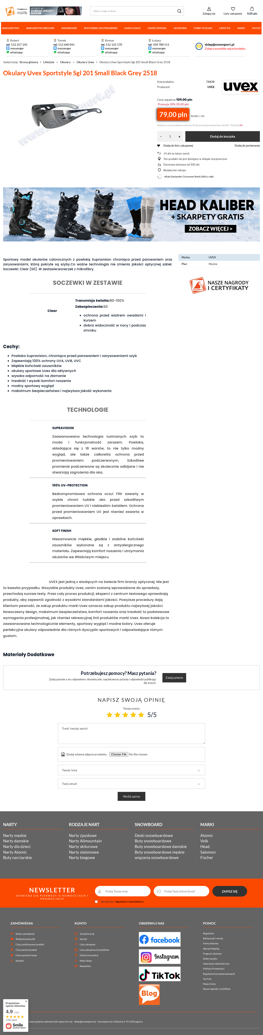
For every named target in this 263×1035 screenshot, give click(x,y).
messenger (17, 48)
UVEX (210, 87)
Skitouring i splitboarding (100, 28)
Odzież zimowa (157, 28)
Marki (241, 28)
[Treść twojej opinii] (131, 733)
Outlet (256, 28)
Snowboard (69, 28)
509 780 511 (161, 44)
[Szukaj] (179, 11)
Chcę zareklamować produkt (30, 944)
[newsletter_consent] (96, 901)
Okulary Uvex (85, 62)
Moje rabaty (86, 960)
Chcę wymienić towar (26, 955)
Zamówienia (21, 923)
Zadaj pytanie (174, 677)
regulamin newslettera (129, 901)
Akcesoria (180, 28)
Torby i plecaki (203, 28)
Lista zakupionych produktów (94, 949)
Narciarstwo (10, 28)
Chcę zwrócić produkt (26, 949)
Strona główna (28, 62)
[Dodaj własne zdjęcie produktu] (137, 754)
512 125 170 (113, 44)
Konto (81, 923)
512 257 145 (19, 44)
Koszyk (83, 939)
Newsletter (85, 966)
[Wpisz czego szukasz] (137, 11)
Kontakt (20, 960)
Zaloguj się (209, 13)
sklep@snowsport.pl (219, 44)
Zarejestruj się (87, 933)
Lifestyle (224, 28)
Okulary (65, 62)
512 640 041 (66, 44)
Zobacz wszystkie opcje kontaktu (225, 48)
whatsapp (16, 52)
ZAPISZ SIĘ (230, 891)
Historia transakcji (89, 955)
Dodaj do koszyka (222, 136)
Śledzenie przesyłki (25, 939)
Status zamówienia (25, 933)
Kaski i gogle (133, 28)
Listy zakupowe (233, 13)
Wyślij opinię (131, 796)
